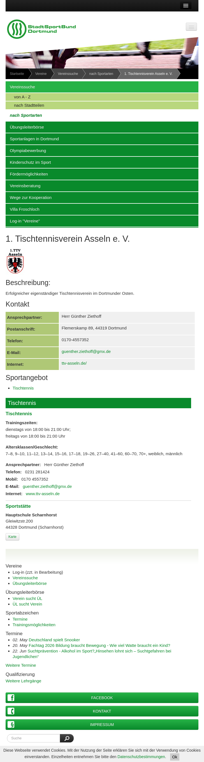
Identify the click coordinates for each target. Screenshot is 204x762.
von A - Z (18, 96)
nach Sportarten (101, 74)
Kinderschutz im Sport (28, 162)
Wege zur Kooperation (29, 197)
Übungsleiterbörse (25, 126)
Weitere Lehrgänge (23, 680)
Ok (174, 757)
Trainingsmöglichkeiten (34, 624)
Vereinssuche (68, 74)
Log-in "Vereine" (23, 220)
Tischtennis (23, 388)
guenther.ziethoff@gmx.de (86, 351)
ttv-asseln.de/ (74, 363)
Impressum (61, 724)
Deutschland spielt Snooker (54, 639)
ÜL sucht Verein (27, 604)
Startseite (17, 74)
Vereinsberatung (23, 185)
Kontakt (59, 711)
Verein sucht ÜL (27, 598)
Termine (20, 619)
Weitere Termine (21, 665)
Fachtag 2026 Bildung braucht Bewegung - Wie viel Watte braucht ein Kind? (99, 645)
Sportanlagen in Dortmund (32, 138)
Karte (12, 537)
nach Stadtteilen (25, 105)
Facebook (60, 697)
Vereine (41, 74)
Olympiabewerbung (26, 150)
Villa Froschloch (23, 209)
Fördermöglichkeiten (27, 173)
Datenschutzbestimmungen (141, 756)
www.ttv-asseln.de (43, 493)
